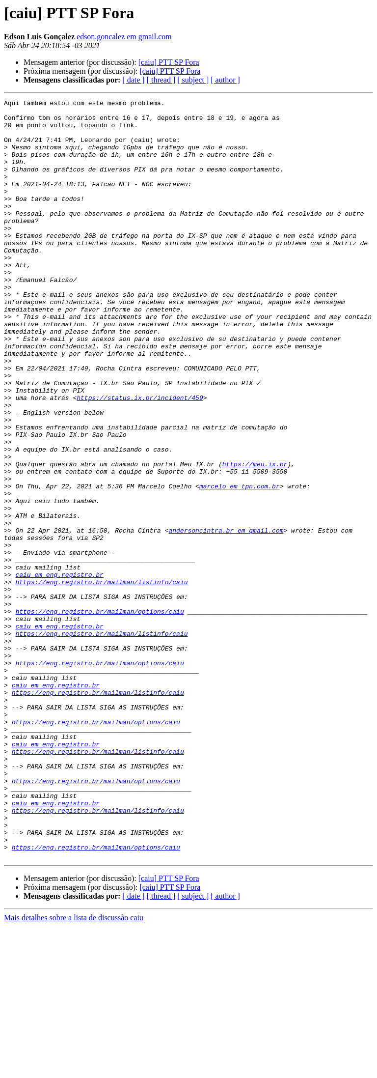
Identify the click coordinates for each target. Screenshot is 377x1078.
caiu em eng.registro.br (59, 670)
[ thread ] (161, 80)
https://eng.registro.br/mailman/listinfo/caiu (101, 679)
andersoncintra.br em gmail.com (225, 617)
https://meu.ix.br (255, 537)
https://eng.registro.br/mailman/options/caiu (99, 714)
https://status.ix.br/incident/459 (140, 458)
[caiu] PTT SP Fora (168, 62)
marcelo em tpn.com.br (239, 564)
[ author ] (225, 80)
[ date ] (133, 80)
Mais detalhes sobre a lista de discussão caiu (73, 1069)
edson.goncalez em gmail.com (124, 36)
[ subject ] (193, 80)
